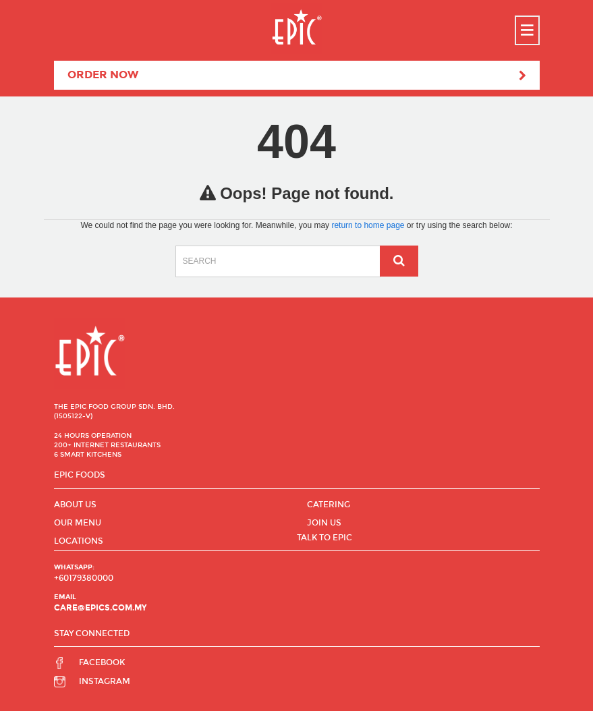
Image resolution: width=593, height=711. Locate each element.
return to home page (367, 225)
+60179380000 (83, 578)
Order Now (296, 75)
